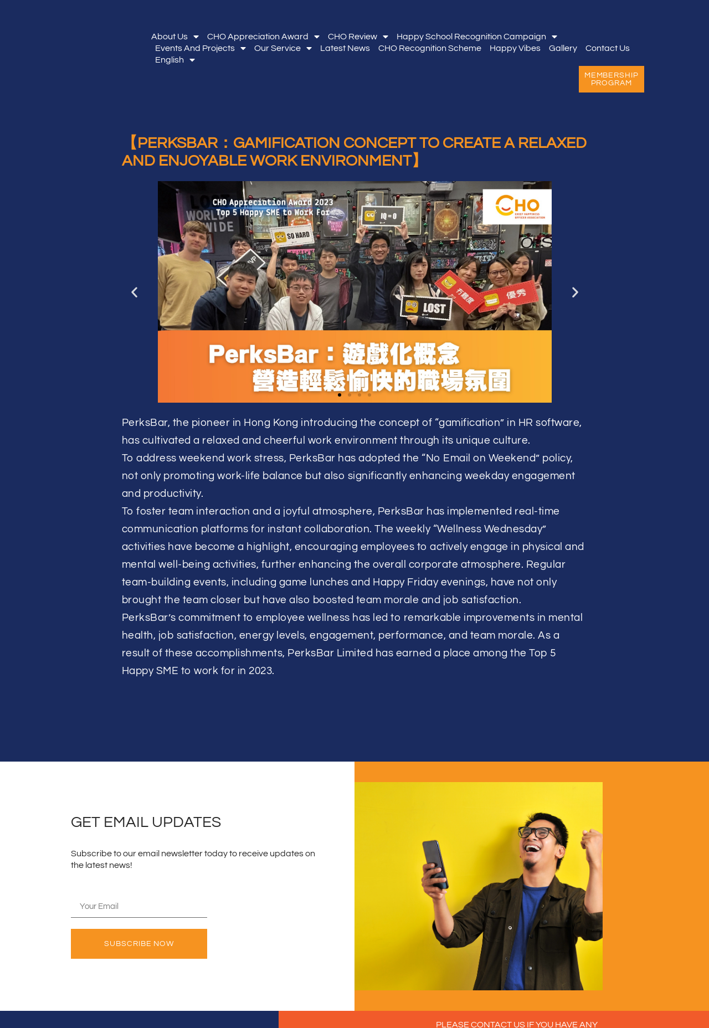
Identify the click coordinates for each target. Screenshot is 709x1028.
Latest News (345, 48)
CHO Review (358, 37)
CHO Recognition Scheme (429, 48)
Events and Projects (200, 48)
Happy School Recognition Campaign (477, 37)
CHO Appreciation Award (263, 37)
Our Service (283, 48)
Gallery (563, 48)
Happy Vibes (515, 48)
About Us (175, 37)
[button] (134, 292)
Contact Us (607, 48)
